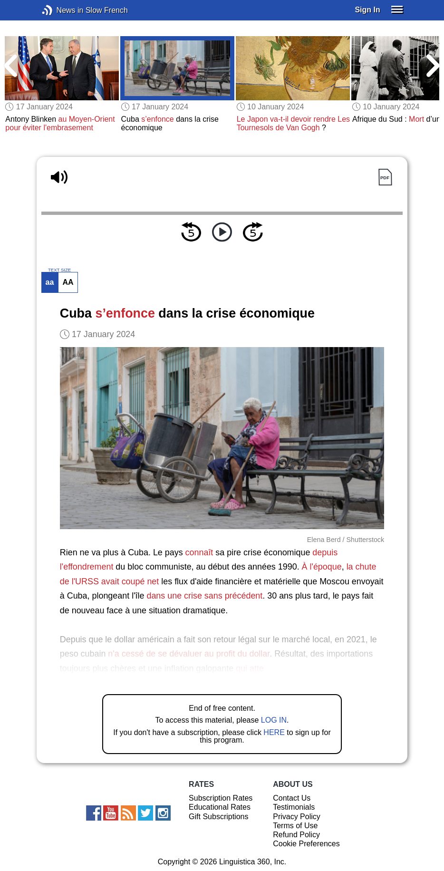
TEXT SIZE (59, 270)
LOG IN (274, 720)
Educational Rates (220, 807)
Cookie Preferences (306, 844)
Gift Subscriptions (218, 817)
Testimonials (294, 807)
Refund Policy (296, 835)
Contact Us (291, 798)
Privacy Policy (296, 817)
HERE (273, 732)
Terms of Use (295, 826)
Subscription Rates (220, 798)
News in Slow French (62, 10)
